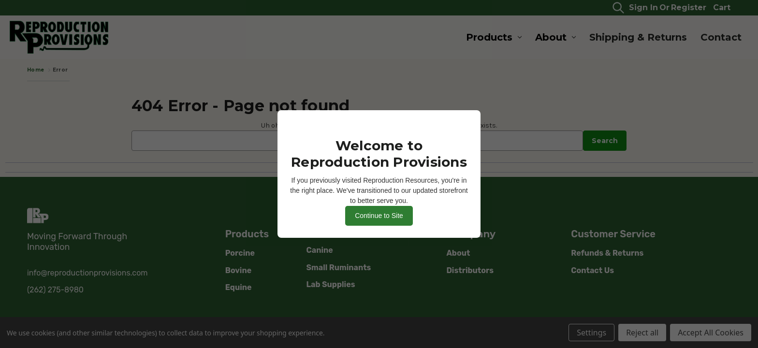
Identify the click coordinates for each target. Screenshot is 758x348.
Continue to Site (379, 215)
